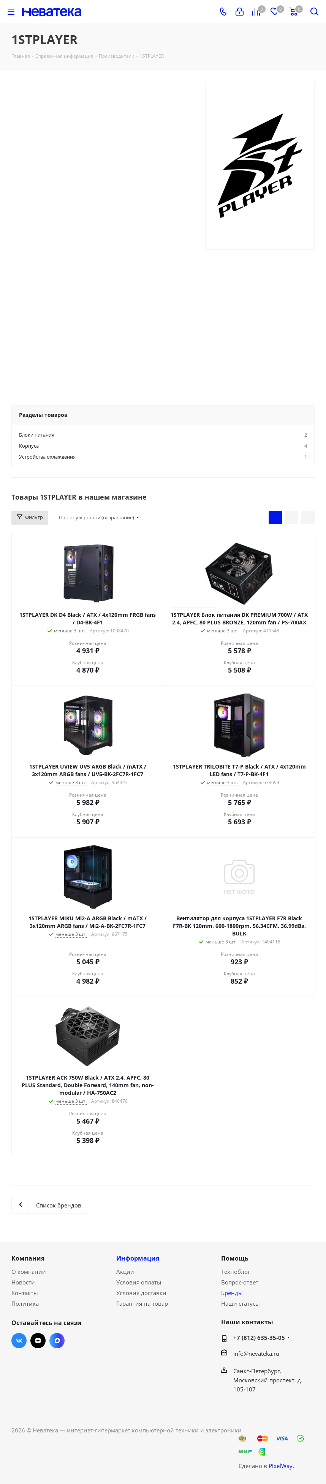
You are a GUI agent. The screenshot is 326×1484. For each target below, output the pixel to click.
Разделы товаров (43, 414)
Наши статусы (240, 1303)
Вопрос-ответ (239, 1282)
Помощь (234, 1258)
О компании (28, 1271)
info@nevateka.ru (256, 1353)
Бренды (232, 1293)
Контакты (24, 1293)
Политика (25, 1303)
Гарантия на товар (142, 1303)
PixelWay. (281, 1466)
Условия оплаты (138, 1282)
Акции (125, 1271)
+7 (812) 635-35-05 (259, 1337)
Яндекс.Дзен (38, 1340)
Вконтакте (19, 1340)
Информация (137, 1258)
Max (57, 1340)
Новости (23, 1282)
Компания (27, 1258)
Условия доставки (141, 1293)
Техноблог (235, 1271)
